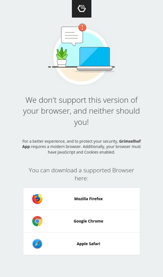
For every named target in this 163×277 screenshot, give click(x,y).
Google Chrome (67, 221)
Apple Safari (66, 243)
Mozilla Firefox (67, 198)
